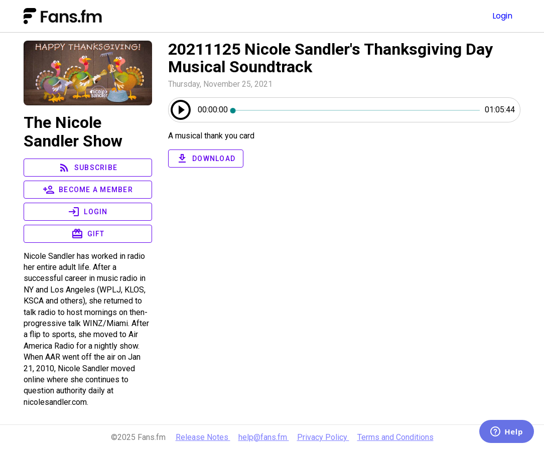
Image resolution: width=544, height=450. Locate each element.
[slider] (356, 110)
